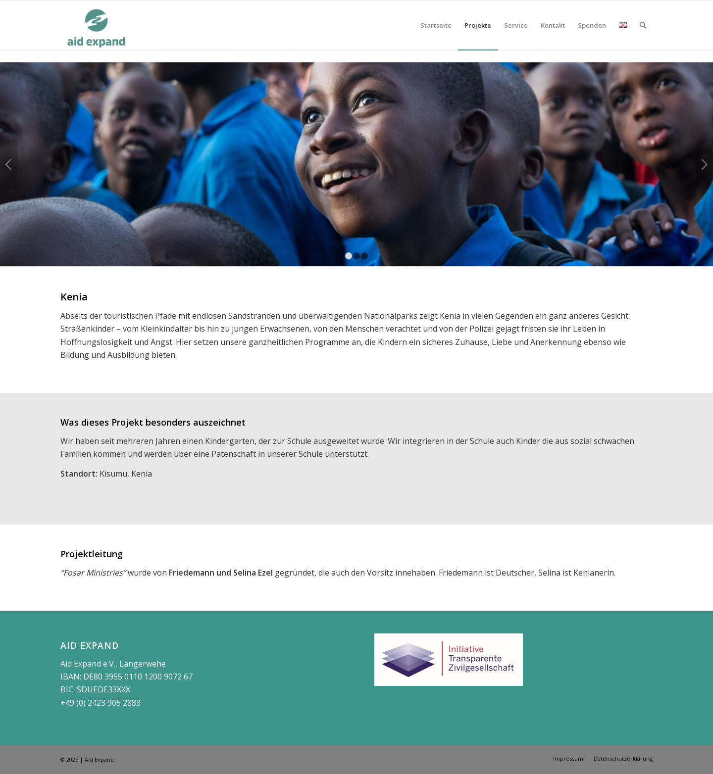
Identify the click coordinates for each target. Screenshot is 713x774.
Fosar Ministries (93, 572)
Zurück (8, 164)
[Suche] (643, 25)
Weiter (704, 164)
